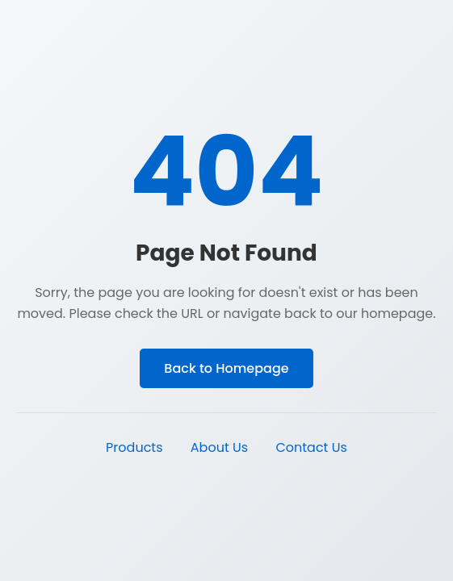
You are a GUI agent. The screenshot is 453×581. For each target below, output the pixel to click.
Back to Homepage (226, 368)
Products (134, 447)
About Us (219, 447)
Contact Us (310, 447)
